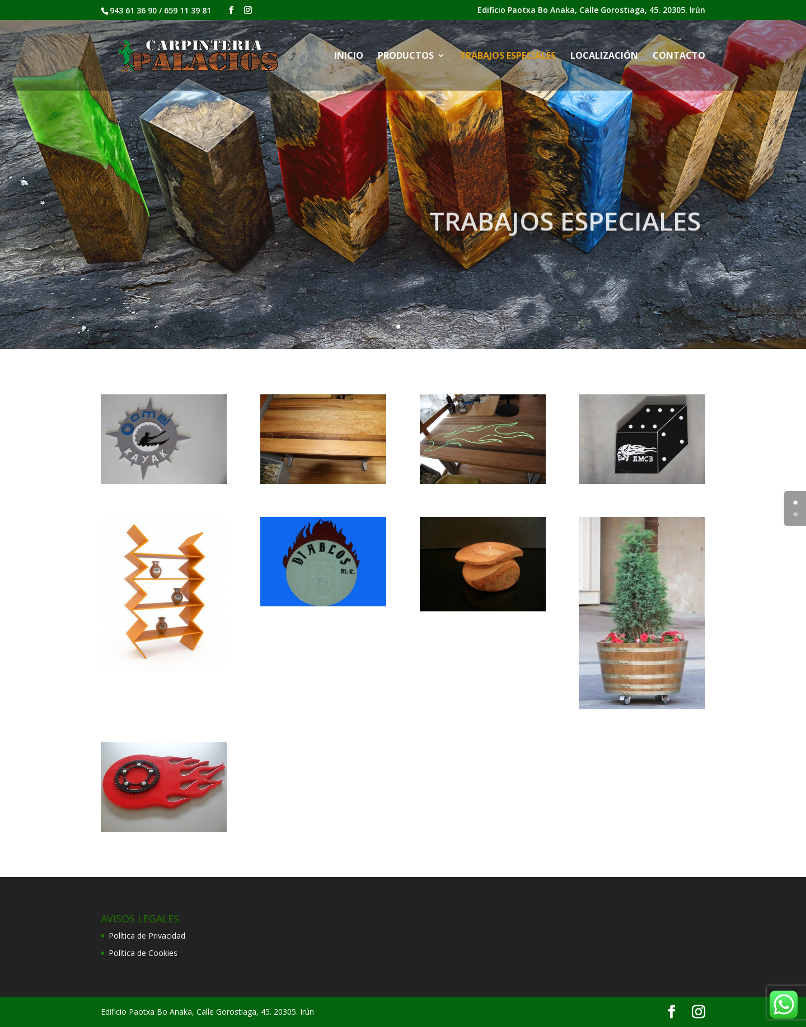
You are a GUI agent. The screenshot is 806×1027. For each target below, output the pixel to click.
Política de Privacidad (147, 935)
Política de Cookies (143, 953)
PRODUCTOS (406, 56)
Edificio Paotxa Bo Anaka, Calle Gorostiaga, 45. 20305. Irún (591, 10)
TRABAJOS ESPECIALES (508, 56)
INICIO (348, 56)
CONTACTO (679, 56)
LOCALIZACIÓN (604, 56)
